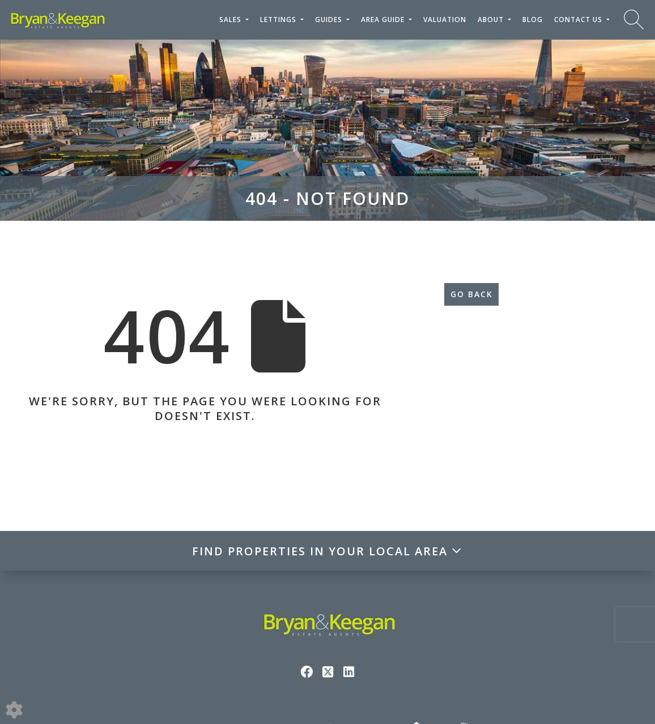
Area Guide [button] (384, 19)
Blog (532, 19)
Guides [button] (329, 19)
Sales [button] (231, 19)
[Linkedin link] (348, 671)
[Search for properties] (634, 18)
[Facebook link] (306, 671)
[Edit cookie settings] (14, 708)
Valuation (444, 19)
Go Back (471, 294)
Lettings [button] (279, 19)
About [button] (492, 19)
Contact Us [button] (579, 19)
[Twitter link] (327, 671)
